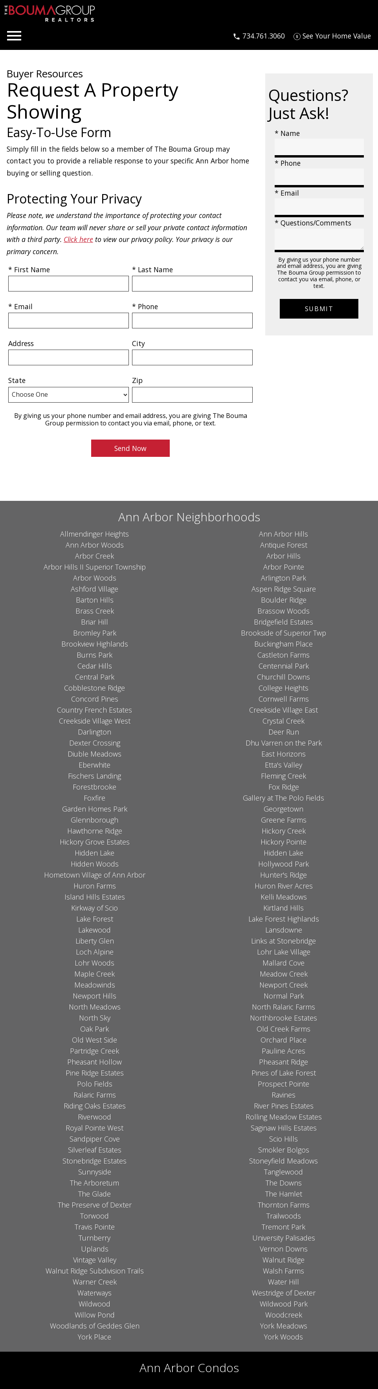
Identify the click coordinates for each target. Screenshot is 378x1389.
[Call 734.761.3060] (259, 35)
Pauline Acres (283, 1050)
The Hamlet (283, 1193)
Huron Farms (94, 886)
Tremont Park (283, 1226)
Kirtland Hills (283, 908)
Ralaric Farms (94, 1094)
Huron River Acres (284, 886)
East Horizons (283, 754)
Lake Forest (94, 919)
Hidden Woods (95, 864)
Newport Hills (94, 996)
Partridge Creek (94, 1050)
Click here (78, 239)
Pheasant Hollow (94, 1061)
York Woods (283, 1336)
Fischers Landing (94, 776)
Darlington (94, 732)
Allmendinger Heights (94, 534)
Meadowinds (94, 985)
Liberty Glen (94, 941)
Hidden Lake (94, 853)
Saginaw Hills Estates (284, 1127)
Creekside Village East (283, 710)
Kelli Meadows (284, 897)
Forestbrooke (94, 787)
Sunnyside (94, 1171)
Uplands (94, 1248)
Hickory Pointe (283, 842)
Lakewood (94, 930)
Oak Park (94, 1029)
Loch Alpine (95, 952)
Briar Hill (94, 622)
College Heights (283, 688)
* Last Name (152, 269)
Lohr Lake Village (283, 952)
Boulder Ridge (283, 600)
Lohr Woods (94, 963)
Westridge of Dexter (284, 1292)
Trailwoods (283, 1215)
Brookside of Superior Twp (283, 633)
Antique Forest (283, 545)
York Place (94, 1336)
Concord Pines (94, 699)
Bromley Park (94, 633)
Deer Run (283, 732)
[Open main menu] (14, 35)
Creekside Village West (94, 721)
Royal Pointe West (94, 1127)
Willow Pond (95, 1314)
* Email (20, 306)
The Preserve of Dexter (95, 1204)
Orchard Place (283, 1039)
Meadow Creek (284, 974)
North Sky (94, 1018)
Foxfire (94, 798)
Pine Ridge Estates (95, 1072)
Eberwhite (94, 765)
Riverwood (94, 1116)
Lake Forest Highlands (283, 919)
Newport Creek (283, 985)
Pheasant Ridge (283, 1061)
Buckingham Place (283, 644)
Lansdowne (283, 930)
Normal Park (284, 996)
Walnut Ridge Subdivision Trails (95, 1270)
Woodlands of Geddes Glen (94, 1325)
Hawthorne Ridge (94, 831)
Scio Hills (283, 1138)
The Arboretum (94, 1182)
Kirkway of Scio (94, 908)
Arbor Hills (283, 556)
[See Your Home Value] (332, 35)
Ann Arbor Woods (95, 545)
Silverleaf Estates (94, 1149)
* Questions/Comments (313, 222)
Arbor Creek (94, 556)
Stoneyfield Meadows (283, 1160)
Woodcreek (283, 1314)
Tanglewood (283, 1171)
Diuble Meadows (94, 754)
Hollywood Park (283, 864)
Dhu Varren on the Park (284, 743)
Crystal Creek (283, 721)
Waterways (94, 1292)
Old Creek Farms (283, 1029)
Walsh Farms (283, 1270)
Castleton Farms (283, 655)
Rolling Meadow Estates (284, 1116)
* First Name (29, 269)
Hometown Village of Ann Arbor (94, 875)
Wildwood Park (284, 1303)
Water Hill (283, 1281)
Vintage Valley (94, 1259)
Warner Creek (95, 1281)
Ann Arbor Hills (283, 534)
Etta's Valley (283, 765)
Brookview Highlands (94, 644)
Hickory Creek (284, 831)
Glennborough (94, 820)
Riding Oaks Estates (95, 1105)
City (138, 343)
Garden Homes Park (94, 809)
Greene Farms (283, 820)
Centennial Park (284, 666)
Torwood (94, 1215)
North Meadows (95, 1007)
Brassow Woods (283, 611)
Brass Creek (94, 611)
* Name (287, 133)
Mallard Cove (283, 963)
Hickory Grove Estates (95, 842)
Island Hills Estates (94, 897)
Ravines (283, 1094)
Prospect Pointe (283, 1083)
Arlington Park (283, 578)
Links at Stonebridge (283, 941)
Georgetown (283, 809)
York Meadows (283, 1325)
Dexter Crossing (94, 743)
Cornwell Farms (284, 699)
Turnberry (94, 1237)
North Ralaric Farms (283, 1007)
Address (21, 343)
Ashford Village (94, 589)
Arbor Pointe (283, 567)
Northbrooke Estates (283, 1018)
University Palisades (283, 1237)
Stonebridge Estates (94, 1160)
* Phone (145, 306)
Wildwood (94, 1303)
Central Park (94, 677)
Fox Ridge (283, 787)
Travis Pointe (95, 1226)
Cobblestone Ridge (94, 688)
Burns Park (94, 655)
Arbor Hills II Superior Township (95, 567)
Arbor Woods (94, 578)
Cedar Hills (94, 666)
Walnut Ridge (283, 1259)
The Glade (94, 1193)
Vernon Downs (284, 1248)
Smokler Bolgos (283, 1149)
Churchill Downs (283, 677)
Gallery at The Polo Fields (283, 798)
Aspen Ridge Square (283, 589)
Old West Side (94, 1039)
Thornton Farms (284, 1204)
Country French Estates (94, 710)
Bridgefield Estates (283, 622)
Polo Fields (94, 1083)
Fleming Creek (283, 776)
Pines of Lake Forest (283, 1072)
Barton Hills (95, 600)
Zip (137, 380)
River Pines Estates (284, 1105)
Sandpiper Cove (95, 1138)
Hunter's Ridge (283, 875)
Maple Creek (94, 974)
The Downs (284, 1182)
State (17, 380)
